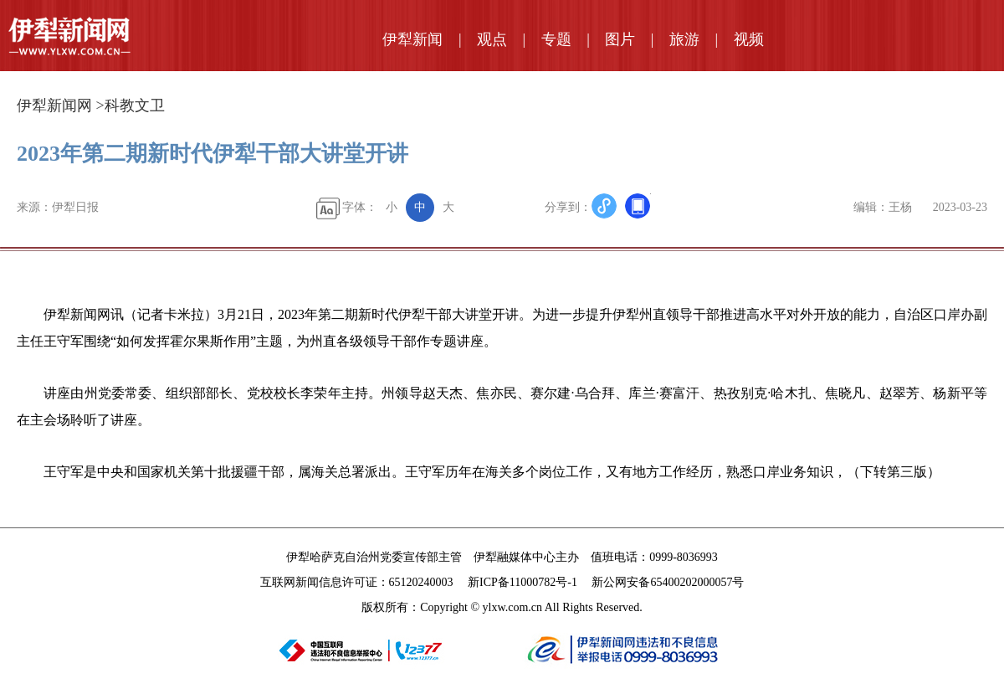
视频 (749, 39)
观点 (492, 39)
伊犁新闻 (412, 39)
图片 (620, 39)
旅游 (684, 39)
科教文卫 (135, 105)
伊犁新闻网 (54, 105)
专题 (556, 39)
